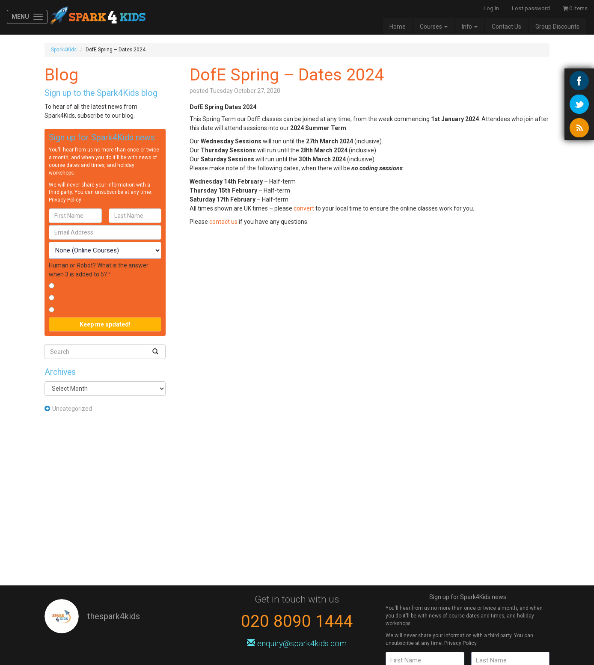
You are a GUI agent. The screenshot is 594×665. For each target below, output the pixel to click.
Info (470, 26)
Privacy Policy (65, 200)
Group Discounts (557, 26)
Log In (491, 8)
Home (397, 26)
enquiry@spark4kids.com (297, 643)
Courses (434, 26)
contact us (223, 221)
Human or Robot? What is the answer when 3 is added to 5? (98, 270)
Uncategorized (72, 408)
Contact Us (506, 26)
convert (304, 208)
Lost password (531, 8)
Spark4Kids (97, 17)
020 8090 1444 (297, 621)
